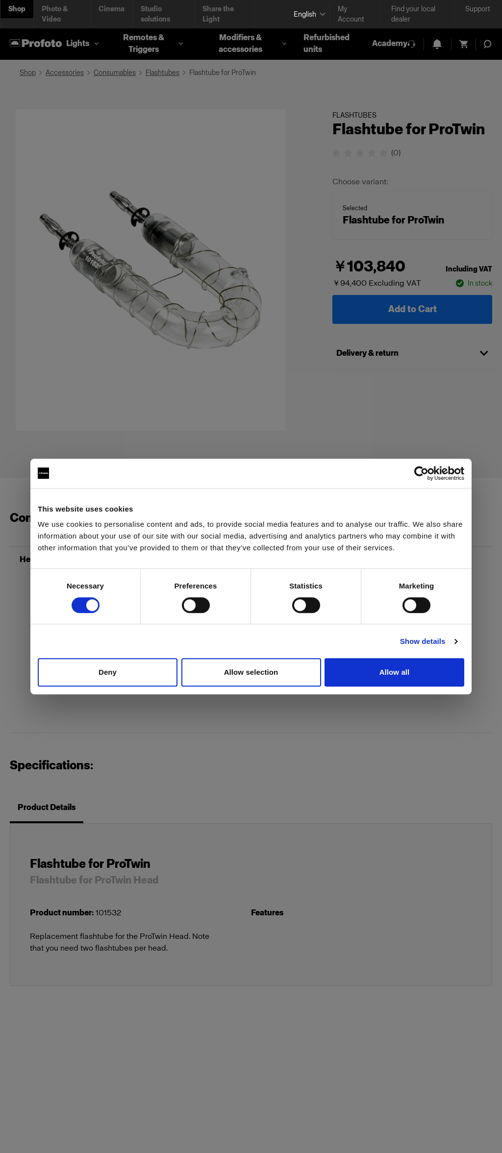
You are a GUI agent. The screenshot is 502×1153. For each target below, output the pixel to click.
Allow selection (251, 672)
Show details (423, 641)
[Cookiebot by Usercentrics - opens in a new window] (421, 473)
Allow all (394, 672)
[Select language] (307, 14)
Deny (108, 672)
